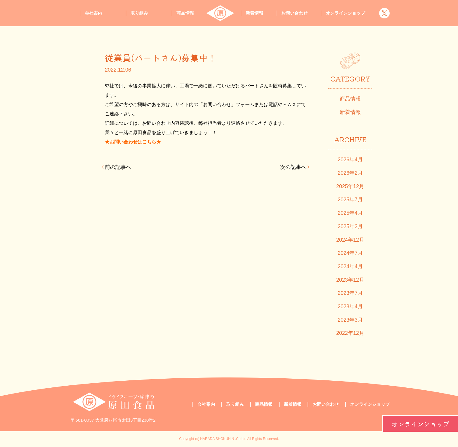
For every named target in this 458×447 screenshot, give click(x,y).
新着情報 (254, 13)
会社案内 (93, 13)
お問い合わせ (294, 13)
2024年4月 (350, 266)
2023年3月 (350, 320)
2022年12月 (350, 333)
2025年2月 (350, 226)
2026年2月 (350, 173)
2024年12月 (350, 240)
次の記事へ (293, 167)
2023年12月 (350, 280)
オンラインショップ (420, 423)
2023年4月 (350, 306)
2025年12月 (350, 186)
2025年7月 (350, 199)
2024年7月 (350, 253)
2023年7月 (350, 293)
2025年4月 (350, 213)
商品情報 (185, 13)
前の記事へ (118, 167)
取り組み (139, 13)
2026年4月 (350, 159)
